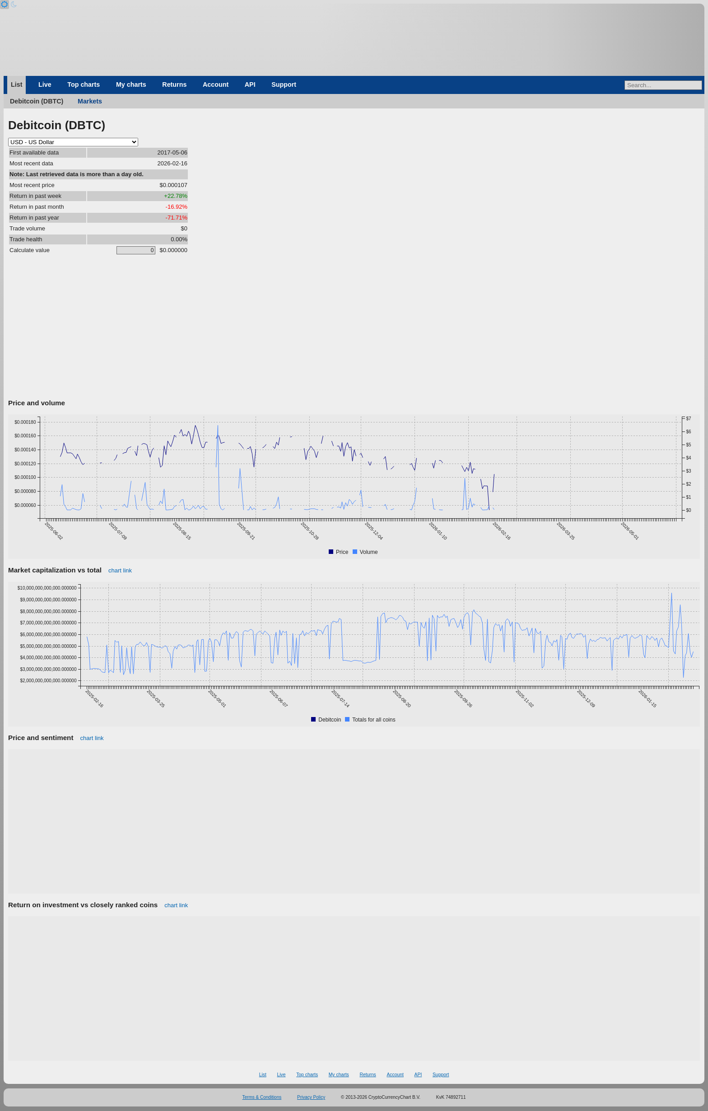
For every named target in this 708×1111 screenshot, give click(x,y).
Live (44, 84)
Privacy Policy (311, 1097)
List (16, 84)
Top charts (83, 84)
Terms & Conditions (262, 1097)
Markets (90, 101)
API (250, 84)
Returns (174, 84)
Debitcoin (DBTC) (36, 101)
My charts (131, 84)
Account (215, 84)
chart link (120, 570)
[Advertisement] (354, 328)
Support (283, 84)
